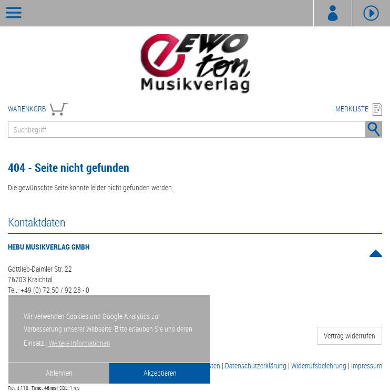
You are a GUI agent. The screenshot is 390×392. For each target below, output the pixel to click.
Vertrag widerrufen (349, 336)
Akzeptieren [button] (160, 373)
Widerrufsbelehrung (318, 365)
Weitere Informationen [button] (79, 343)
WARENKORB (27, 109)
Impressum (366, 365)
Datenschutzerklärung (255, 365)
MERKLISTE (351, 109)
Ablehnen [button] (59, 373)
